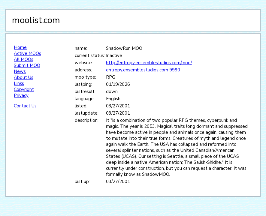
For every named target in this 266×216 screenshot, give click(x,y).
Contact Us (25, 106)
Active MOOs (27, 53)
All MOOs (23, 59)
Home (20, 47)
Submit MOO (27, 65)
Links (19, 83)
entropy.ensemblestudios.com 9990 (143, 70)
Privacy (21, 95)
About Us (23, 77)
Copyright (24, 89)
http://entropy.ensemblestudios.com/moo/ (149, 63)
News (20, 71)
